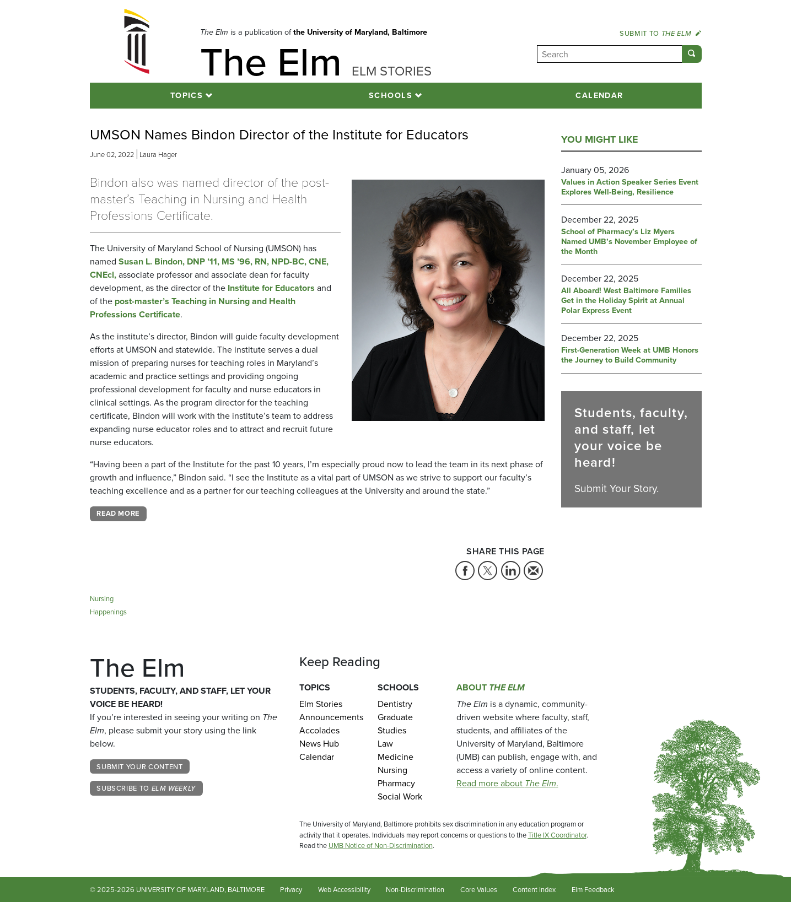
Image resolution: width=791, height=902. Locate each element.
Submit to (660, 33)
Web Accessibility (344, 889)
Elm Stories (320, 704)
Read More (117, 513)
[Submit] (692, 54)
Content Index (534, 889)
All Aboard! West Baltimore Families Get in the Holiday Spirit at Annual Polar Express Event (626, 300)
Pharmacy (396, 783)
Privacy (291, 889)
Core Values (478, 889)
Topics (186, 95)
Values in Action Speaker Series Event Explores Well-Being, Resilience (629, 187)
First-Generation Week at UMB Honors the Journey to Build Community (629, 355)
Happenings (108, 612)
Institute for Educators (271, 288)
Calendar (599, 95)
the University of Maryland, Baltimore (360, 32)
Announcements (330, 717)
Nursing (102, 598)
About (490, 687)
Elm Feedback (593, 889)
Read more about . (507, 783)
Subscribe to (146, 788)
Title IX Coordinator (557, 835)
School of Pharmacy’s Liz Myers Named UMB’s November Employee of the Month (629, 241)
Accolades (319, 730)
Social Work (400, 796)
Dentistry (395, 704)
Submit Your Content (139, 766)
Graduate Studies (395, 724)
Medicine (395, 756)
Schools (390, 95)
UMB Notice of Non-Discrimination (381, 845)
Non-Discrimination (415, 889)
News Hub (319, 743)
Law (385, 743)
